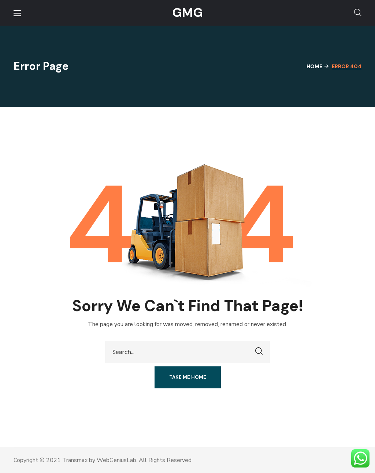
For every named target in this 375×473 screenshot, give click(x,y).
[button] (357, 13)
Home (314, 66)
